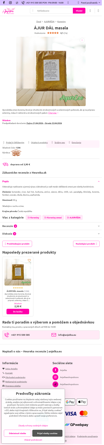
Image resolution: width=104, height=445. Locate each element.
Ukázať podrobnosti (33, 439)
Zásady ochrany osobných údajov (33, 425)
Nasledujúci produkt (86, 243)
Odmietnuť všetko (17, 433)
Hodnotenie (39, 33)
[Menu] (98, 11)
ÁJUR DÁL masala (15, 291)
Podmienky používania (87, 436)
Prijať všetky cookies (47, 433)
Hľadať (79, 10)
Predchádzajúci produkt (17, 243)
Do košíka (73, 132)
